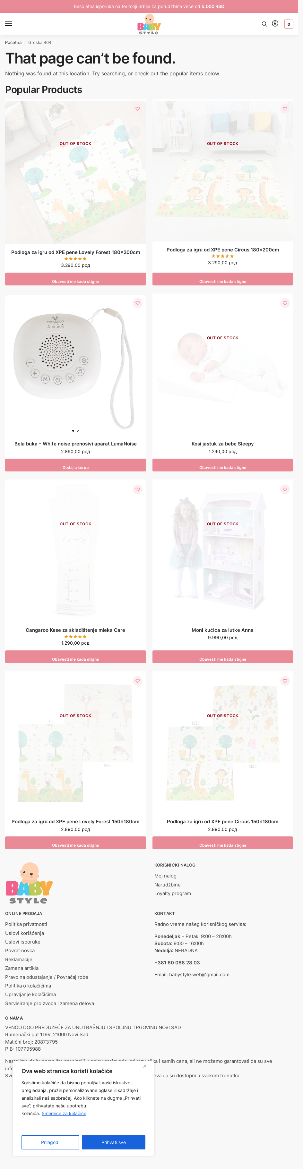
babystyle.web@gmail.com (199, 975)
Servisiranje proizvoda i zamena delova (49, 1003)
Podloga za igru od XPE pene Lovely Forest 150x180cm (75, 821)
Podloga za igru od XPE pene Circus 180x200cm (223, 250)
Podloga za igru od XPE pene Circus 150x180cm (222, 821)
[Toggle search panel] (264, 24)
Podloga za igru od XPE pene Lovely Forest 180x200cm (75, 252)
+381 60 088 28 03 (177, 963)
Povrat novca (20, 950)
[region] (83, 1108)
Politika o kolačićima (28, 986)
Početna (13, 42)
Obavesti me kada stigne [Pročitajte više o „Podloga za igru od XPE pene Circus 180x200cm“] (222, 279)
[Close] (147, 1066)
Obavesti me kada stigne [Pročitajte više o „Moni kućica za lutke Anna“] (222, 656)
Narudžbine (167, 885)
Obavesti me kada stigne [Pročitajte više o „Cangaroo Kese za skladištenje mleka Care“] (75, 656)
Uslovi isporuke (22, 942)
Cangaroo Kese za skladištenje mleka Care (75, 630)
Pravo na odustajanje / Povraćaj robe (46, 977)
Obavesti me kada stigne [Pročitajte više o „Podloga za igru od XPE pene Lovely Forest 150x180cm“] (75, 842)
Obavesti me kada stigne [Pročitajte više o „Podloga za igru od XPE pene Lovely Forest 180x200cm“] (75, 279)
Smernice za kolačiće (64, 1113)
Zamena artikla (22, 968)
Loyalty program (172, 893)
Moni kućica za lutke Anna (223, 630)
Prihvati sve (113, 1142)
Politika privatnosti (26, 924)
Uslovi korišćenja (24, 933)
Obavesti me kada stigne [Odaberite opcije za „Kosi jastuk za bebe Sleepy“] (222, 465)
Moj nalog (165, 876)
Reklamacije (18, 959)
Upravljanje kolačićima (30, 994)
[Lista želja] (136, 110)
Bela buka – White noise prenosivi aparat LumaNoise (75, 444)
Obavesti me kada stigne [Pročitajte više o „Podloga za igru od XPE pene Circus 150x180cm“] (222, 842)
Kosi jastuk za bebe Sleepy (223, 444)
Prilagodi (50, 1142)
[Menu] (14, 24)
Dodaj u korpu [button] (75, 465)
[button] (288, 24)
